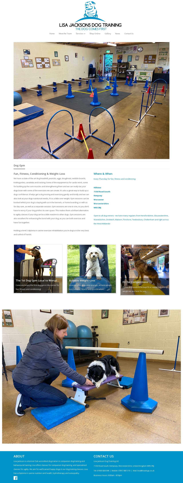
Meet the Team (65, 33)
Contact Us (129, 33)
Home (52, 33)
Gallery (108, 33)
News (117, 33)
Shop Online (94, 33)
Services (80, 33)
